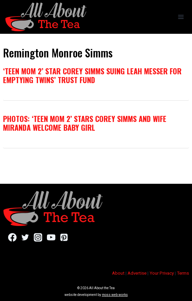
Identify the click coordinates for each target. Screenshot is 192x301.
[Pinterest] (64, 237)
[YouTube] (51, 237)
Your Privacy (161, 273)
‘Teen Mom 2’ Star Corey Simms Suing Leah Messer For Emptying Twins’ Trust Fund (92, 75)
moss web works (115, 295)
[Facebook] (12, 237)
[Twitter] (25, 237)
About (118, 273)
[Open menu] (180, 16)
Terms (183, 273)
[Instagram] (38, 237)
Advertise (137, 273)
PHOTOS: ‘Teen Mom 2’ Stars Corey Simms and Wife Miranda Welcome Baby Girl (84, 123)
